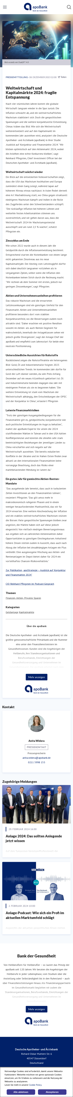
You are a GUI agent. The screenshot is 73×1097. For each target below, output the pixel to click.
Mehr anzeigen (36, 677)
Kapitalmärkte (26, 612)
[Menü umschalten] (5, 7)
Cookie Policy (35, 1084)
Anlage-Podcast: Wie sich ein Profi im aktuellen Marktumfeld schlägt (35, 915)
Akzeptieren (52, 1092)
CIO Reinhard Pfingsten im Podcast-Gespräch (30, 583)
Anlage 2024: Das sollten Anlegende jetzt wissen (34, 838)
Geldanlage (12, 612)
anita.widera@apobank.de (36, 757)
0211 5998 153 (36, 762)
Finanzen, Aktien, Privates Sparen (23, 598)
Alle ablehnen (20, 1092)
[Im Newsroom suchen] (69, 7)
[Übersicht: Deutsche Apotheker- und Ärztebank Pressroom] (35, 7)
